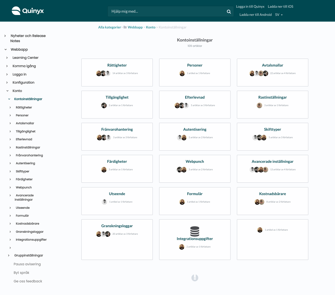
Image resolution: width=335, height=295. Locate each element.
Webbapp (19, 49)
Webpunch (23, 187)
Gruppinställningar (28, 255)
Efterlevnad (23, 139)
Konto (17, 91)
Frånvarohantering (29, 155)
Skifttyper (22, 171)
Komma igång (24, 66)
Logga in (19, 74)
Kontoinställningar (27, 99)
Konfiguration (23, 82)
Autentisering (25, 163)
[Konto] (150, 27)
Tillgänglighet (25, 131)
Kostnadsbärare (27, 224)
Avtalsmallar (24, 123)
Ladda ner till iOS (280, 6)
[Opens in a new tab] (194, 277)
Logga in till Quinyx (250, 6)
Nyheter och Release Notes (28, 38)
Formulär (22, 216)
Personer (21, 115)
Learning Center (25, 58)
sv (277, 15)
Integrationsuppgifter (31, 240)
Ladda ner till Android (255, 15)
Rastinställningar (27, 147)
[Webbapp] (133, 27)
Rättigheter (23, 107)
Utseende (22, 208)
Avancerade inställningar (24, 197)
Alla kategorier (109, 27)
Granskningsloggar (29, 232)
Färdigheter (23, 179)
